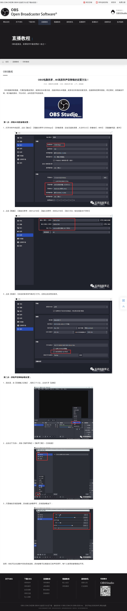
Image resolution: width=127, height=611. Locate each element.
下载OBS (32, 22)
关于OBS (19, 22)
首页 (5, 62)
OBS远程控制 (102, 2)
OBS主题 (27, 593)
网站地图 (103, 605)
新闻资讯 (70, 22)
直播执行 (95, 22)
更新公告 (84, 582)
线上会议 (65, 582)
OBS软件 (27, 582)
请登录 (113, 2)
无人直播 (27, 597)
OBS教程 (26, 62)
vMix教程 (46, 586)
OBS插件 (27, 586)
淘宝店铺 (87, 2)
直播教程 (44, 22)
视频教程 (57, 22)
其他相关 (46, 593)
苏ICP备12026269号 (92, 605)
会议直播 (27, 590)
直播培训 (107, 22)
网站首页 (6, 22)
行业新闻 (84, 586)
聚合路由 (46, 590)
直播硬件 (82, 22)
